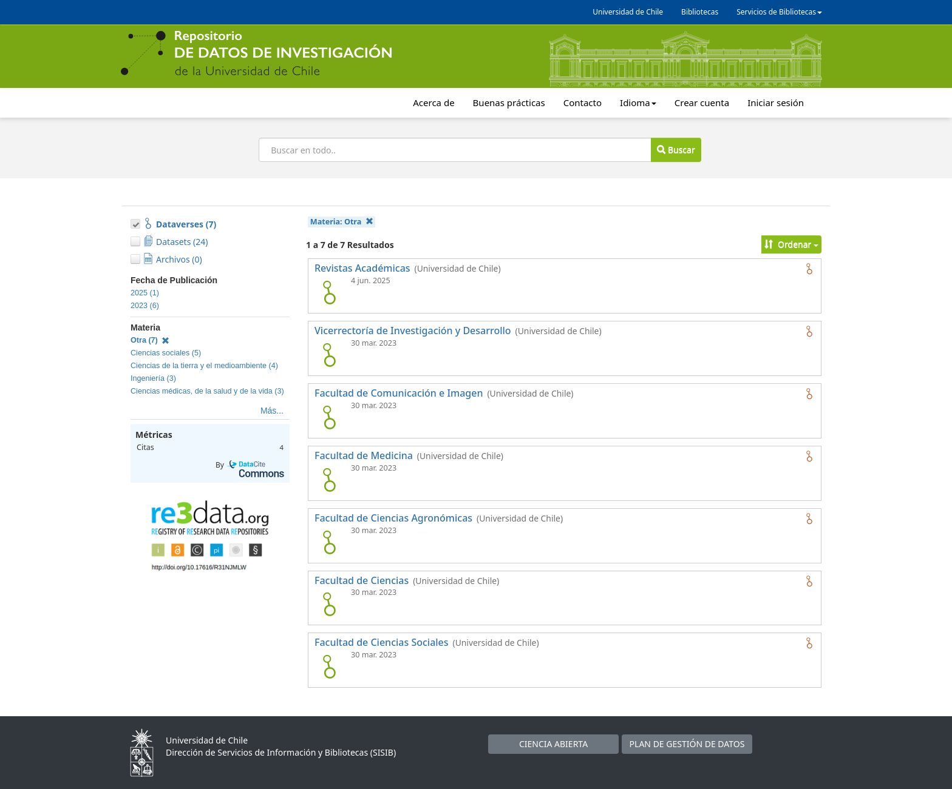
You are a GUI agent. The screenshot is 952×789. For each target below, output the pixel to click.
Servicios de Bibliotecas (779, 12)
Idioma (638, 102)
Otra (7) (150, 340)
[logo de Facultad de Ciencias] (329, 604)
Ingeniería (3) (153, 378)
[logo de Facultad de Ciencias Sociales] (329, 666)
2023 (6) (145, 305)
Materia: (341, 222)
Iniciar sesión (775, 102)
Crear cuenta (702, 102)
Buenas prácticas (509, 102)
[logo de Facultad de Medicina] (329, 479)
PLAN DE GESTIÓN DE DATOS (687, 744)
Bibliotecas (699, 12)
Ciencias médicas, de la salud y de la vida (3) (207, 391)
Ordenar (791, 244)
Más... (272, 410)
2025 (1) (145, 293)
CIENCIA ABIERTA (553, 744)
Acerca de (433, 102)
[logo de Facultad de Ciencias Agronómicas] (329, 542)
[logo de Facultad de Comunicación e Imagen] (329, 417)
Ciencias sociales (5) (166, 353)
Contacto (582, 102)
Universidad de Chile (628, 12)
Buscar (676, 149)
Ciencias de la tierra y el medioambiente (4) (204, 365)
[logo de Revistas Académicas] (329, 292)
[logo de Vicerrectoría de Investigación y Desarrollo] (329, 354)
